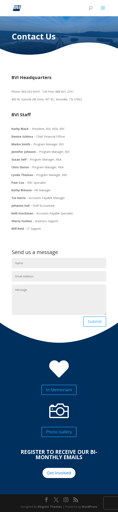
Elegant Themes (50, 507)
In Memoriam (59, 389)
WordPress (89, 507)
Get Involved (59, 473)
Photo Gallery (59, 432)
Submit (95, 321)
